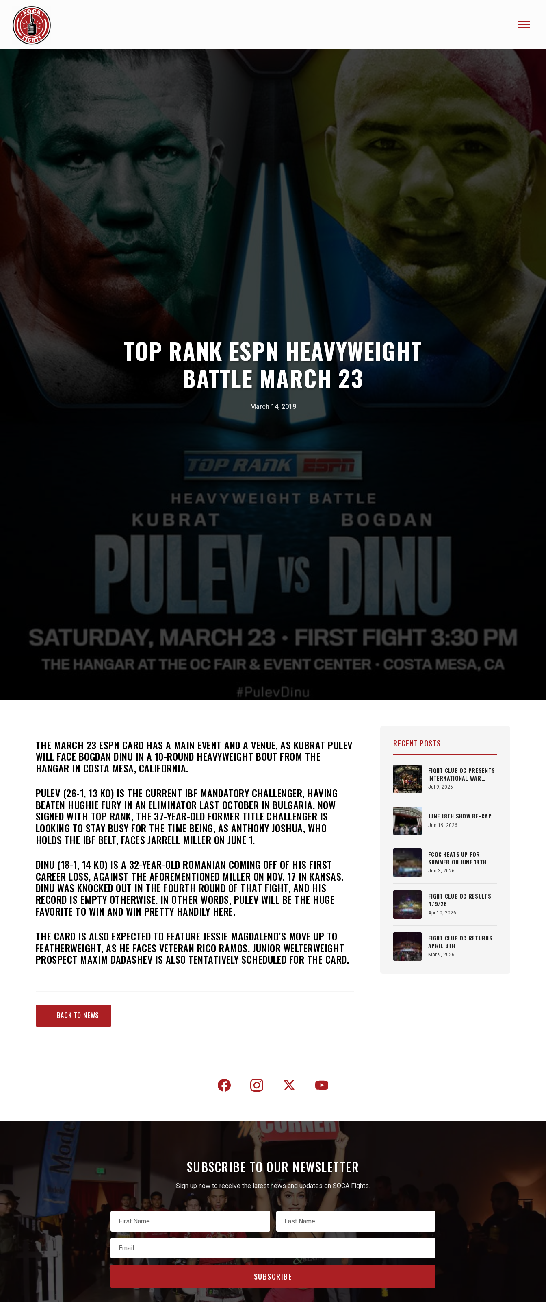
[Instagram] (256, 1087)
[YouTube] (321, 1087)
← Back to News (73, 1015)
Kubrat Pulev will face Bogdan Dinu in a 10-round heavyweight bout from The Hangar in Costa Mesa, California (194, 756)
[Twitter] (289, 1087)
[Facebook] (224, 1087)
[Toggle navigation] (524, 24)
